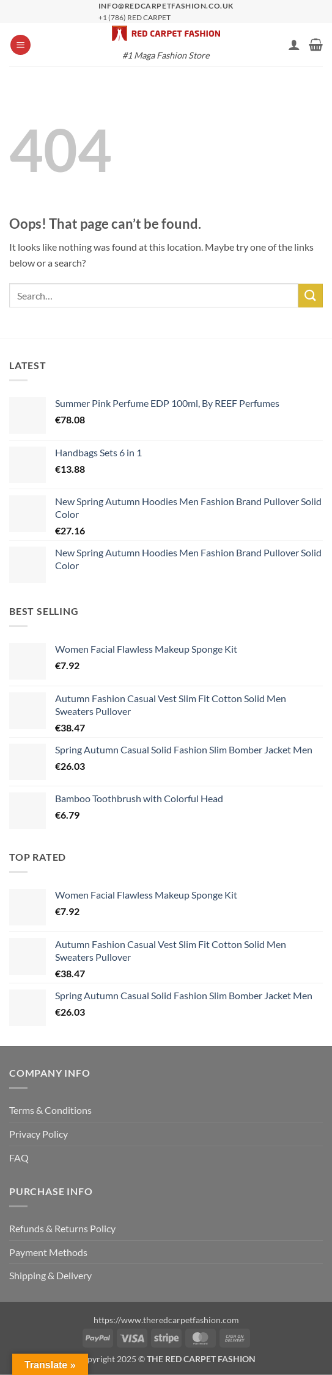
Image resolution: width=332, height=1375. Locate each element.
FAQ (19, 1157)
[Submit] (310, 295)
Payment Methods (48, 1252)
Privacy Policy (38, 1134)
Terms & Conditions (50, 1110)
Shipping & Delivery (50, 1275)
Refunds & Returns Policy (62, 1228)
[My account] (294, 44)
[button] (20, 45)
